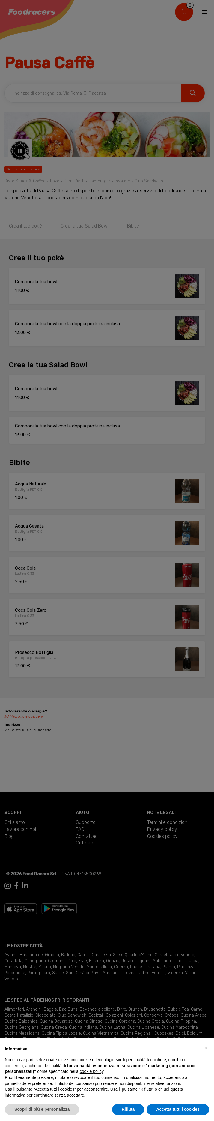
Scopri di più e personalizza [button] (42, 1109)
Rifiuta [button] (128, 1109)
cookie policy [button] (91, 1071)
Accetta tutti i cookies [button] (178, 1109)
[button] (206, 1048)
